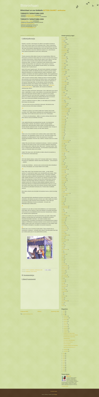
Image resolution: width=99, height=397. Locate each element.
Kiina (62, 257)
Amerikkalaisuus (64, 169)
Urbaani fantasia (64, 300)
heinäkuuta (66, 324)
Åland (62, 164)
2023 (64, 353)
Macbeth (63, 156)
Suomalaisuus (64, 117)
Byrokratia (63, 121)
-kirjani (27, 21)
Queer (62, 135)
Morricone (63, 270)
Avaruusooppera (64, 228)
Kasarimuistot (63, 79)
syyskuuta (66, 321)
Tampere (63, 85)
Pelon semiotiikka (64, 276)
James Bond (63, 254)
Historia (62, 101)
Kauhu (62, 63)
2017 (64, 363)
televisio (62, 223)
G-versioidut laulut (64, 76)
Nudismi (62, 273)
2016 (64, 365)
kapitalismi (63, 190)
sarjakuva (63, 220)
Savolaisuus (63, 212)
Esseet (62, 238)
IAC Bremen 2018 (64, 151)
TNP (62, 137)
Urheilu (62, 214)
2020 (64, 358)
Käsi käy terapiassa (67, 343)
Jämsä (62, 255)
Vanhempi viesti (55, 311)
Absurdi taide (63, 166)
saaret (62, 143)
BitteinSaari (29, 5)
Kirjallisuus (63, 39)
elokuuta (65, 323)
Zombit (62, 302)
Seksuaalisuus (64, 284)
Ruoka (62, 283)
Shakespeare (63, 286)
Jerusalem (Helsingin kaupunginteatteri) (71, 345)
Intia (62, 251)
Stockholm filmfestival (65, 108)
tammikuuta (66, 351)
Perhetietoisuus (64, 52)
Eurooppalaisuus (64, 239)
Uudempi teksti (24, 311)
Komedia (63, 124)
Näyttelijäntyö (63, 58)
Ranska (62, 127)
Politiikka (63, 42)
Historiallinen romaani (65, 140)
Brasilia (62, 231)
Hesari (62, 68)
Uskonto (62, 81)
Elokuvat (63, 37)
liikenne (62, 162)
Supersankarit (63, 113)
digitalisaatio (63, 188)
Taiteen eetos (63, 44)
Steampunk (63, 289)
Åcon (62, 191)
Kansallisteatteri (64, 174)
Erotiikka (63, 122)
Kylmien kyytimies (64, 111)
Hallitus (62, 244)
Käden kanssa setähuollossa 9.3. (69, 347)
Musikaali (63, 177)
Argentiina (63, 145)
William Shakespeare (65, 98)
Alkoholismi (63, 167)
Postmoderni (63, 178)
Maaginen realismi (64, 267)
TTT (62, 294)
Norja (62, 159)
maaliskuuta (66, 331)
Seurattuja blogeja (53, 391)
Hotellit (62, 246)
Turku (62, 183)
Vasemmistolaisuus (64, 215)
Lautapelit (63, 71)
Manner (62, 201)
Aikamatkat (63, 225)
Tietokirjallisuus (64, 114)
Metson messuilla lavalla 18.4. (27, 23)
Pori (62, 209)
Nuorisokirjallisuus (64, 206)
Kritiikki (62, 47)
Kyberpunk (63, 175)
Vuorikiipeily (63, 217)
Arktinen (62, 146)
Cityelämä (63, 233)
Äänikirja (63, 305)
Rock (62, 278)
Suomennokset (64, 103)
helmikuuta (66, 349)
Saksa (62, 100)
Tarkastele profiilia (64, 386)
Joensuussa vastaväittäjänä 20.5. (28, 27)
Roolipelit (63, 281)
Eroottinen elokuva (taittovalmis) (69, 336)
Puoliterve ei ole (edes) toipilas (69, 333)
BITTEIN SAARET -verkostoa (54, 10)
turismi (62, 74)
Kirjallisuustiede (64, 82)
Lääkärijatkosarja (67, 338)
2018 (64, 362)
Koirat (62, 260)
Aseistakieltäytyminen (65, 193)
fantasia (62, 89)
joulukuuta (66, 316)
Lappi (62, 132)
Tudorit (62, 297)
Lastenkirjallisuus (64, 265)
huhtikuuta (66, 330)
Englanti (62, 236)
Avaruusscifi (63, 61)
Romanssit (63, 60)
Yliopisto (63, 119)
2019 (64, 360)
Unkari (62, 185)
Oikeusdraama (64, 275)
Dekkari (62, 95)
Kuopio (62, 130)
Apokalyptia (63, 77)
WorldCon (63, 186)
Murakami (63, 158)
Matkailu (63, 53)
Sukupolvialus (63, 291)
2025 (64, 312)
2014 (64, 369)
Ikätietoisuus (28, 271)
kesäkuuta (66, 326)
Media (62, 55)
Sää (62, 292)
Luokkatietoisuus (64, 48)
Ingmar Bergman (64, 249)
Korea (62, 262)
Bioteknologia (63, 230)
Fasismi (62, 241)
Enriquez (63, 198)
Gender (62, 66)
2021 (64, 356)
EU (62, 196)
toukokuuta (66, 328)
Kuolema (63, 199)
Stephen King (63, 180)
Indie (62, 247)
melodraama (63, 105)
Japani (62, 153)
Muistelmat (63, 271)
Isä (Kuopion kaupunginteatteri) (69, 340)
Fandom (62, 172)
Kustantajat (63, 263)
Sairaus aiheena (34, 271)
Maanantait (63, 93)
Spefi (62, 40)
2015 (64, 367)
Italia (62, 252)
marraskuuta (66, 317)
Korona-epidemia (64, 69)
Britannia (63, 148)
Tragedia (63, 182)
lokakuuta (65, 319)
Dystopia (63, 106)
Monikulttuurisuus (64, 268)
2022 (64, 355)
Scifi (62, 92)
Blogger (55, 394)
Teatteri (62, 45)
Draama (62, 170)
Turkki (62, 299)
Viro (62, 138)
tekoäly (62, 222)
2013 (64, 370)
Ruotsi (62, 129)
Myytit (62, 204)
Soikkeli (69, 376)
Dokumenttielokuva (64, 235)
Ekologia (63, 116)
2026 (64, 311)
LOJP (62, 154)
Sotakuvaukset (64, 84)
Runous (62, 87)
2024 (64, 314)
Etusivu (39, 311)
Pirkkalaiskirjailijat (64, 207)
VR (62, 161)
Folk (62, 243)
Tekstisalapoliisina (64, 109)
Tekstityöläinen (64, 50)
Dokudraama (63, 194)
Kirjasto (62, 259)
